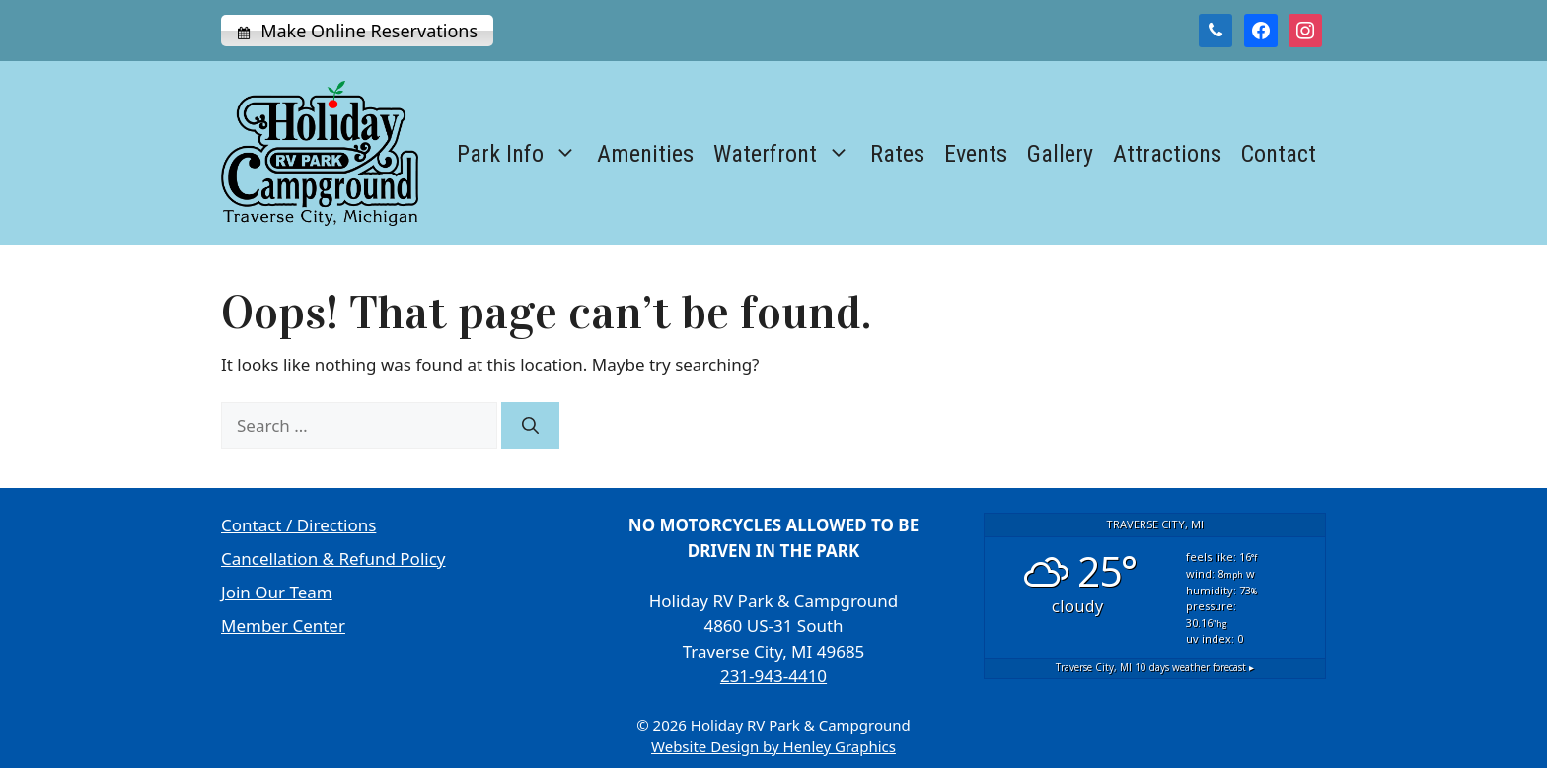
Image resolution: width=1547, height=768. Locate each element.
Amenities (645, 154)
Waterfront (786, 153)
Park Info (522, 153)
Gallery (1060, 154)
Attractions (1167, 154)
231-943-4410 (773, 675)
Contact (1278, 154)
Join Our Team (276, 592)
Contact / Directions (298, 525)
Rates (897, 154)
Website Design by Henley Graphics (773, 746)
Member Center (283, 625)
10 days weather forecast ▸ (1155, 667)
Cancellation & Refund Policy (333, 558)
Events (975, 154)
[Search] (530, 426)
